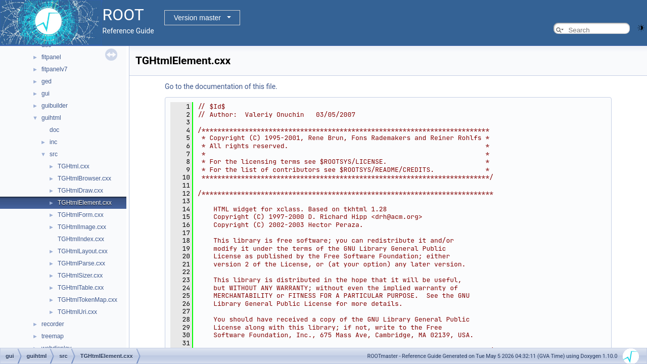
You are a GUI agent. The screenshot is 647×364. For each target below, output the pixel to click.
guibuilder (54, 105)
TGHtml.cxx (73, 166)
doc (54, 129)
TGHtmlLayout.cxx (83, 251)
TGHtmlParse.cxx (81, 263)
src (54, 154)
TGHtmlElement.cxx (85, 202)
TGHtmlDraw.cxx (80, 190)
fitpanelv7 (54, 69)
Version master (197, 18)
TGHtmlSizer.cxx (80, 275)
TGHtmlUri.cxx (77, 311)
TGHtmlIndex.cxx (81, 239)
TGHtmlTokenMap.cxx (87, 299)
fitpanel (51, 57)
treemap (52, 336)
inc (53, 142)
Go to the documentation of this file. (221, 86)
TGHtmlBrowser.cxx (84, 178)
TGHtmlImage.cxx (82, 227)
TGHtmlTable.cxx (81, 287)
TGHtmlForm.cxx (81, 214)
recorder (52, 324)
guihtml (51, 117)
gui (45, 93)
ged (46, 81)
